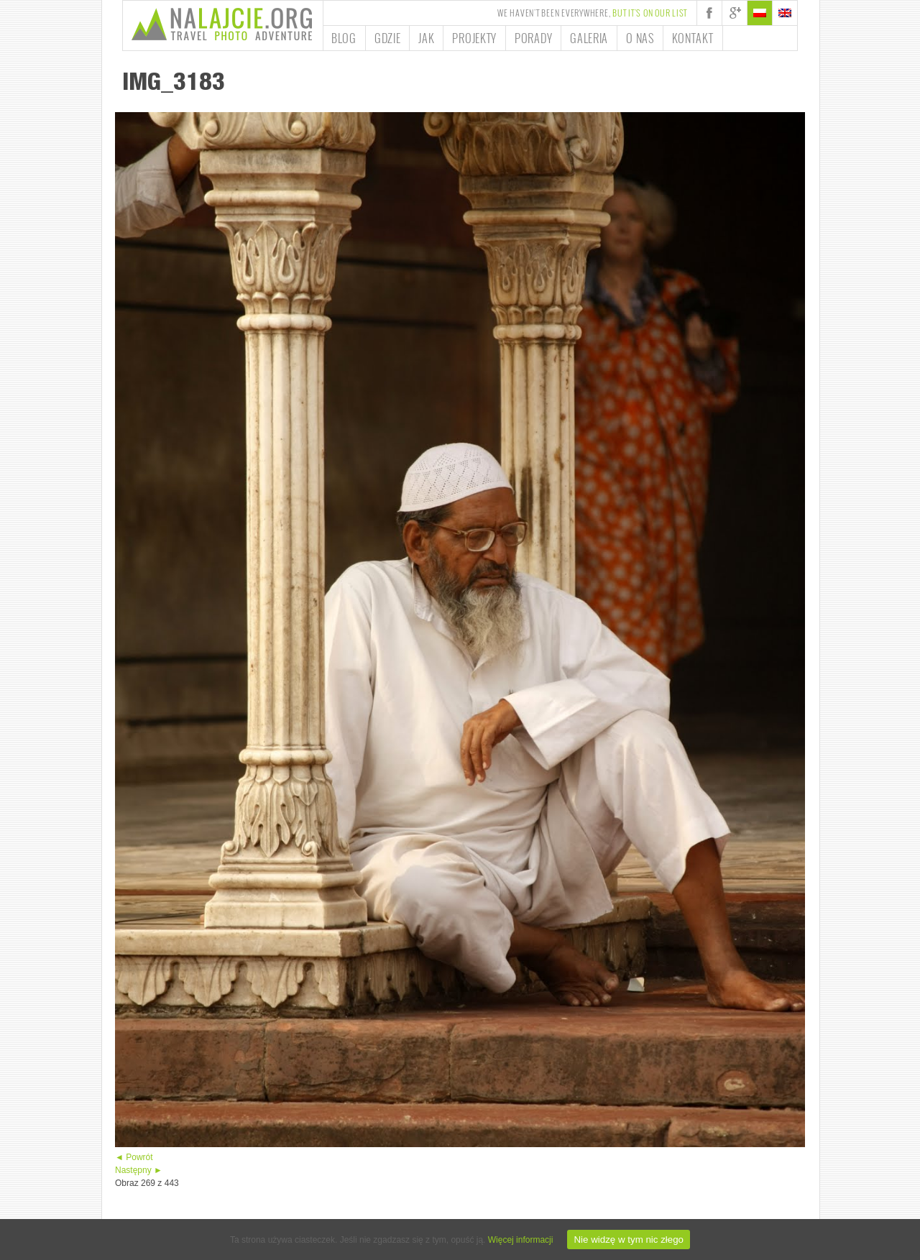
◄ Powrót (134, 1157)
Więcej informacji (520, 1240)
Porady (533, 38)
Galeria (589, 38)
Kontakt (693, 38)
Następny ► (138, 1170)
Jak (426, 38)
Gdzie (387, 38)
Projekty (474, 38)
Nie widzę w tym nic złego (629, 1239)
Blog (343, 38)
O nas (640, 38)
